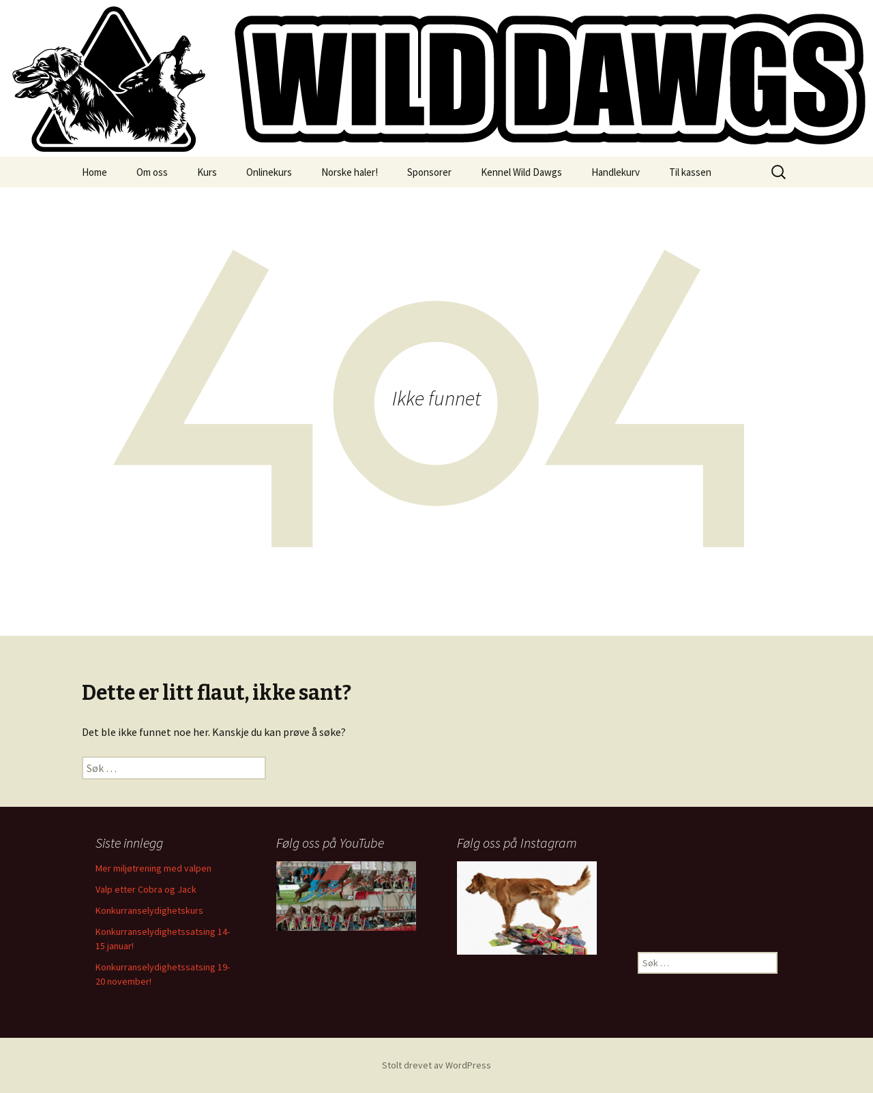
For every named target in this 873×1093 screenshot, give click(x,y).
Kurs (207, 172)
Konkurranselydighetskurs (149, 910)
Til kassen (690, 172)
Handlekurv (615, 172)
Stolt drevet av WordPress (436, 1065)
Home (94, 172)
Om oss (152, 172)
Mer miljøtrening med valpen (153, 868)
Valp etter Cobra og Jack (145, 889)
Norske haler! (349, 172)
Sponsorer (429, 172)
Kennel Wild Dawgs (521, 172)
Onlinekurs (269, 172)
